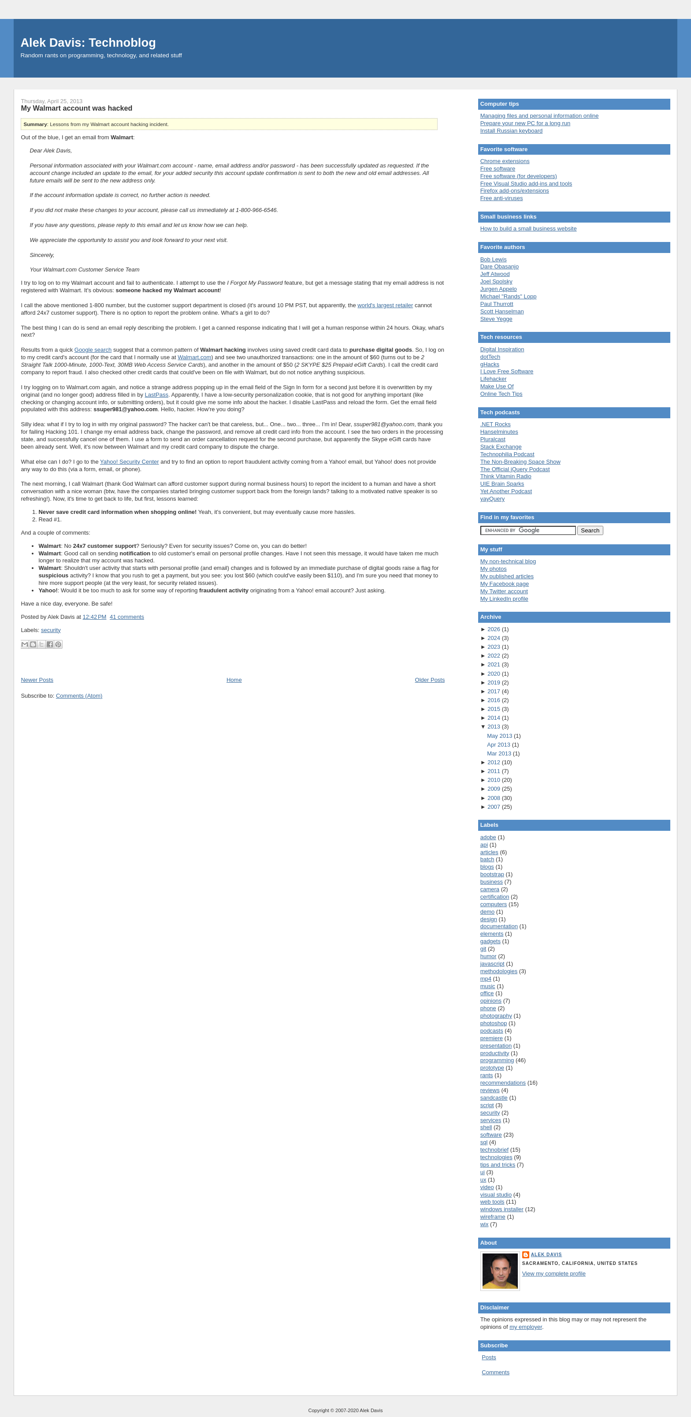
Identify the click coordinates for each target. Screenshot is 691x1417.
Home (234, 680)
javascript (492, 963)
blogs (487, 866)
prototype (492, 1067)
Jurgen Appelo (498, 289)
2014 (494, 717)
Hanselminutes (499, 431)
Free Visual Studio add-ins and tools (526, 183)
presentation (496, 1045)
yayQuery (492, 498)
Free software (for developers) (518, 176)
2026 (494, 629)
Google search (93, 349)
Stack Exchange (501, 446)
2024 (494, 638)
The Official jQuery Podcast (515, 469)
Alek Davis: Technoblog (88, 42)
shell (486, 1127)
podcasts (491, 1030)
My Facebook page (504, 583)
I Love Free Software (507, 371)
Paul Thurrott (496, 304)
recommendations (503, 1082)
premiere (491, 1038)
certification (494, 896)
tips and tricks (497, 1164)
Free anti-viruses (501, 198)
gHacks (489, 364)
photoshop (493, 1023)
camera (489, 889)
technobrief (494, 1149)
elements (492, 933)
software (491, 1134)
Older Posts (430, 680)
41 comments (127, 617)
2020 (494, 673)
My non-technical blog (508, 561)
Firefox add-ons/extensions (514, 190)
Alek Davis (546, 1254)
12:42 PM (95, 617)
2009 (494, 788)
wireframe (492, 1216)
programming (497, 1060)
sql (484, 1142)
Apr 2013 (499, 744)
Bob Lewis (493, 259)
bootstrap (492, 874)
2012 (494, 762)
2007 (494, 806)
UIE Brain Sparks (502, 483)
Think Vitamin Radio (505, 476)
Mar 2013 (500, 753)
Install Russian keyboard (511, 130)
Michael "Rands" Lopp (508, 296)
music (487, 986)
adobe (488, 837)
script (487, 1105)
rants (486, 1075)
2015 (494, 709)
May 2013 (500, 736)
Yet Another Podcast (506, 491)
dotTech (490, 356)
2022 (494, 655)
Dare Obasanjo (499, 266)
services (491, 1120)
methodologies (499, 971)
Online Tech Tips (501, 394)
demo (487, 911)
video (487, 1187)
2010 (494, 780)
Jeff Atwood (495, 274)
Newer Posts (37, 680)
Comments (495, 1372)
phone (488, 1008)
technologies (496, 1157)
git (483, 948)
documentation (499, 926)
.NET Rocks (495, 424)
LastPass (156, 394)
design (488, 919)
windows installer (502, 1209)
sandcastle (494, 1097)
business (491, 881)
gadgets (490, 941)
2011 (494, 771)
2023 (494, 646)
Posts (489, 1357)
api (484, 844)
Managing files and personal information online (539, 115)
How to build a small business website (528, 228)
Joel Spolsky (496, 281)
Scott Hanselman (502, 311)
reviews (490, 1090)
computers (493, 904)
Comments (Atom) (79, 695)
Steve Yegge (496, 319)
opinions (491, 1000)
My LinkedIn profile (504, 598)
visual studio (496, 1194)
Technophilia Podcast (507, 454)
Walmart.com (194, 357)
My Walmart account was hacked (76, 108)
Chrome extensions (505, 161)
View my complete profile (554, 1273)
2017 (494, 691)
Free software (497, 168)
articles (489, 852)
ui (482, 1172)
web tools (492, 1201)
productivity (494, 1053)
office (487, 993)
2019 (494, 682)
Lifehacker (493, 379)
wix (484, 1224)
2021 (494, 664)
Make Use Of (497, 386)
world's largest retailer (385, 305)
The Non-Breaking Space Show (520, 461)
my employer (525, 1327)
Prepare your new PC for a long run (525, 123)
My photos (493, 568)
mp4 (485, 978)
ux (483, 1179)
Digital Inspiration (502, 349)
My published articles (507, 576)
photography (496, 1015)
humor (488, 956)
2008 (494, 798)
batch (487, 859)
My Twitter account (504, 591)
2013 (494, 726)
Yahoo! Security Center (129, 461)
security (51, 630)
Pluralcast (492, 439)
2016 (494, 700)
